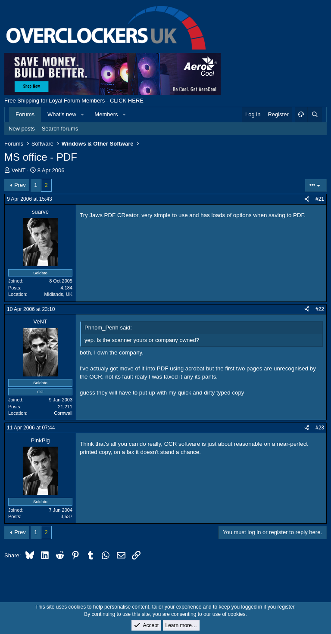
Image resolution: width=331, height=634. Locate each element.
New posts (22, 128)
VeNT (19, 170)
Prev (20, 185)
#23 (319, 428)
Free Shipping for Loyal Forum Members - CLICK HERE (74, 100)
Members (106, 114)
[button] (82, 114)
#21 (319, 199)
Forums (25, 114)
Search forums (60, 128)
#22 (319, 309)
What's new (61, 114)
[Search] (314, 114)
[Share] (306, 199)
